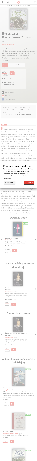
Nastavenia (9, 183)
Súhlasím (29, 183)
